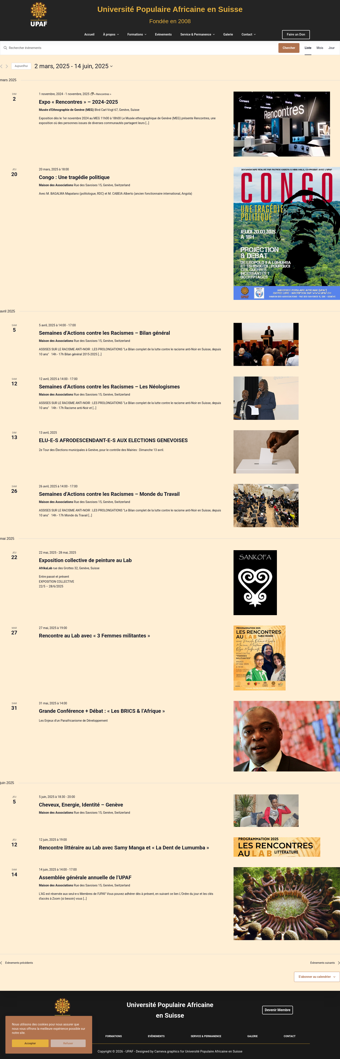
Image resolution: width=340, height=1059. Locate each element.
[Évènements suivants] (7, 66)
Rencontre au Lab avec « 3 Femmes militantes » (94, 636)
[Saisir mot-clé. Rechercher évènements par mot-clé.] (139, 48)
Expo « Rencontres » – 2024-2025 (78, 102)
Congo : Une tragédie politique (74, 177)
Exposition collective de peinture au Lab (85, 560)
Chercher (289, 48)
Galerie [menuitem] (228, 34)
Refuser (43, 1043)
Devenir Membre (277, 1010)
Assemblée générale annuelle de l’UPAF (85, 878)
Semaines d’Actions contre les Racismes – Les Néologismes (109, 387)
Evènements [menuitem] (163, 34)
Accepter (22, 1043)
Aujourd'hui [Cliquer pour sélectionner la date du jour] (21, 66)
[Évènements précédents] (1, 66)
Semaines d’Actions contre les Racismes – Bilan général (104, 333)
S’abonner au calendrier (315, 978)
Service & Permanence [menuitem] (198, 34)
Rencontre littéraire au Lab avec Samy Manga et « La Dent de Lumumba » (124, 848)
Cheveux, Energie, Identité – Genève (81, 805)
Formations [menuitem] (137, 34)
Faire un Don (296, 34)
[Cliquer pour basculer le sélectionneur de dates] (73, 66)
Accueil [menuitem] (89, 34)
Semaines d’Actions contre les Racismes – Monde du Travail (109, 494)
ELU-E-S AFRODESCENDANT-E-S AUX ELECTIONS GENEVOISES (113, 440)
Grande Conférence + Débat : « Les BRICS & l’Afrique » (102, 711)
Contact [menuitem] (249, 34)
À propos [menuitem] (111, 34)
